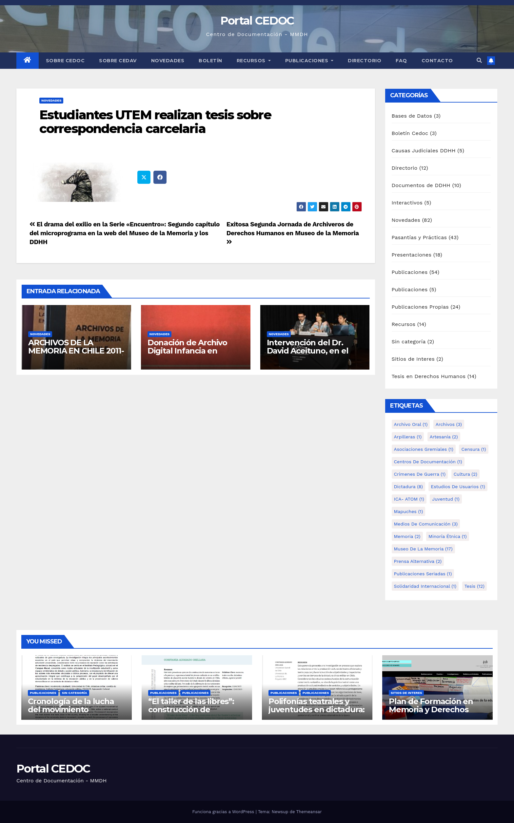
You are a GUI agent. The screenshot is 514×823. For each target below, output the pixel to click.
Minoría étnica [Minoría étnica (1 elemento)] (447, 536)
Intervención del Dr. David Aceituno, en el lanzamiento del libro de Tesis (313, 355)
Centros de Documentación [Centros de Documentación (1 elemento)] (428, 461)
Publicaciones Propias (420, 307)
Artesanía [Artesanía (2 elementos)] (444, 436)
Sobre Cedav (118, 61)
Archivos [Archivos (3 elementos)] (449, 424)
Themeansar (309, 811)
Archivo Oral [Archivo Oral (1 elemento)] (411, 424)
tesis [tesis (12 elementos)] (474, 586)
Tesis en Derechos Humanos (429, 376)
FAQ (401, 61)
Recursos (254, 61)
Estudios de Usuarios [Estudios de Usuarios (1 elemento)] (458, 486)
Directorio (364, 61)
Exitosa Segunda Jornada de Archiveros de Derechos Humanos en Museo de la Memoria (293, 232)
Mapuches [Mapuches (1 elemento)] (408, 511)
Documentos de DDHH (421, 185)
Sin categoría (409, 341)
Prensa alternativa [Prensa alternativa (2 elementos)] (418, 561)
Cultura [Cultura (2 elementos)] (465, 474)
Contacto (437, 61)
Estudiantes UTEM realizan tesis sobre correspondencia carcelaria (155, 121)
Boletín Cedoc (410, 133)
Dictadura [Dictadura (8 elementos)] (408, 486)
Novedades (168, 61)
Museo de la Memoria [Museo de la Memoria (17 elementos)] (423, 548)
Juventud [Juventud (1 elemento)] (445, 499)
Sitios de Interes (413, 359)
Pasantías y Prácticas (419, 237)
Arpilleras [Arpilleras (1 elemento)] (408, 436)
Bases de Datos (412, 116)
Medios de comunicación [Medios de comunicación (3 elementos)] (426, 523)
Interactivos (407, 203)
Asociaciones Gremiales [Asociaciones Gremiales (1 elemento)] (423, 449)
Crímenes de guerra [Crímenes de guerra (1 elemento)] (420, 474)
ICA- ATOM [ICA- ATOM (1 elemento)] (409, 499)
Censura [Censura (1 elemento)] (473, 449)
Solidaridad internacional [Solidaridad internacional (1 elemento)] (425, 586)
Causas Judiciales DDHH (424, 150)
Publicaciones (309, 61)
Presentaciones (412, 255)
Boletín (210, 61)
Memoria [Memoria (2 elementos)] (407, 536)
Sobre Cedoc (65, 61)
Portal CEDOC (257, 21)
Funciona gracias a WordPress (223, 811)
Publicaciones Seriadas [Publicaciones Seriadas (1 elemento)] (423, 573)
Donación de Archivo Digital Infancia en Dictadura (187, 351)
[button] (479, 60)
